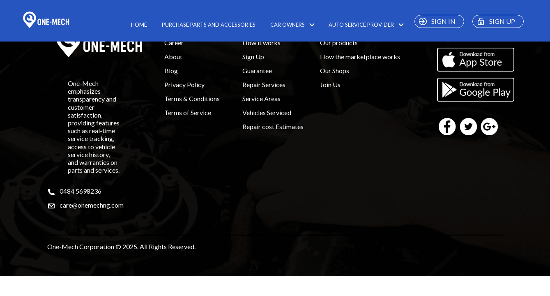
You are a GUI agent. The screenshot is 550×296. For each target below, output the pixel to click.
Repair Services (263, 84)
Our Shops (334, 70)
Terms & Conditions (192, 98)
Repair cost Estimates (273, 126)
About (173, 56)
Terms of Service (187, 112)
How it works (261, 42)
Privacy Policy (184, 84)
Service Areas (261, 98)
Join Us (330, 84)
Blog (171, 70)
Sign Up (253, 56)
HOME (139, 24)
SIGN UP (494, 21)
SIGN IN (436, 21)
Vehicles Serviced (266, 112)
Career (174, 42)
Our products (339, 42)
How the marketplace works (360, 56)
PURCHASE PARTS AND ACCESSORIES (208, 24)
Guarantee (257, 70)
